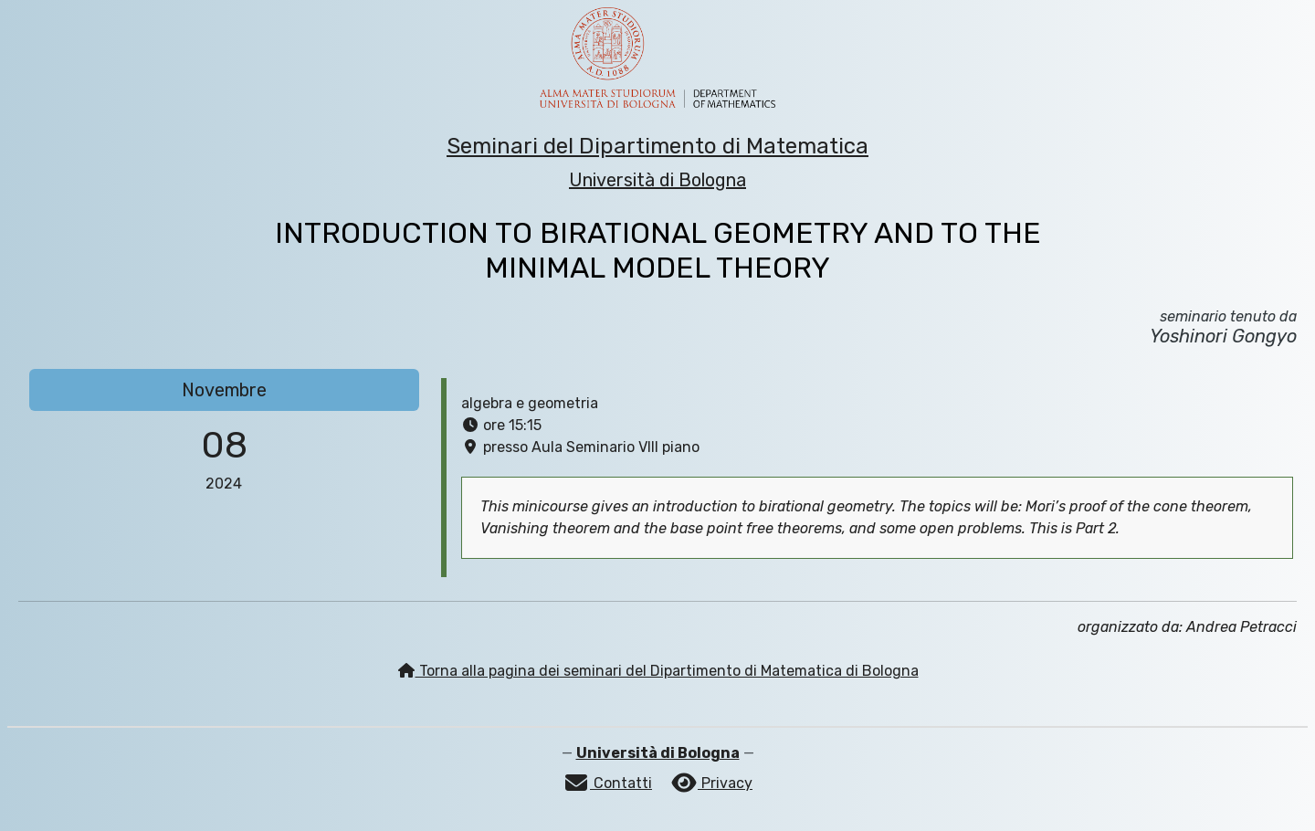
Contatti (607, 783)
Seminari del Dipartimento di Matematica (657, 146)
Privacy (711, 783)
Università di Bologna (657, 180)
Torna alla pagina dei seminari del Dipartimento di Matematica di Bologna (658, 670)
